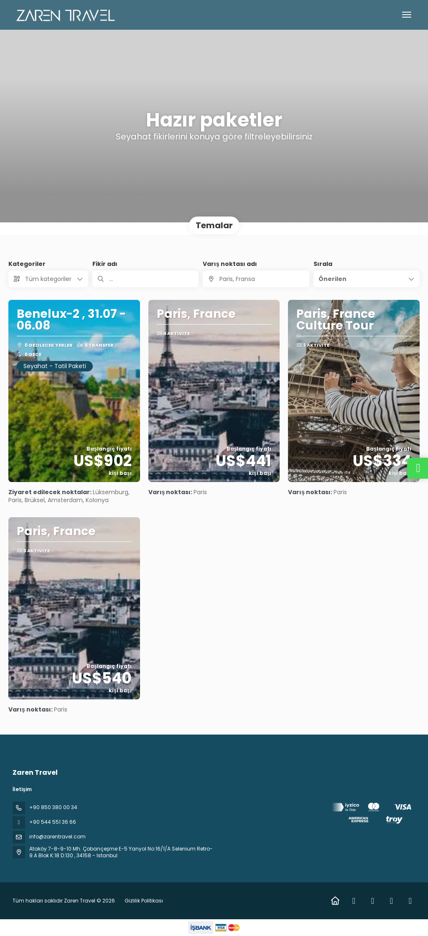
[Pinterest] (410, 901)
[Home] (335, 901)
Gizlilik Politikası (144, 900)
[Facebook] (354, 901)
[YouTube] (391, 901)
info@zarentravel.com (57, 836)
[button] (366, 279)
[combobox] (256, 279)
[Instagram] (372, 901)
